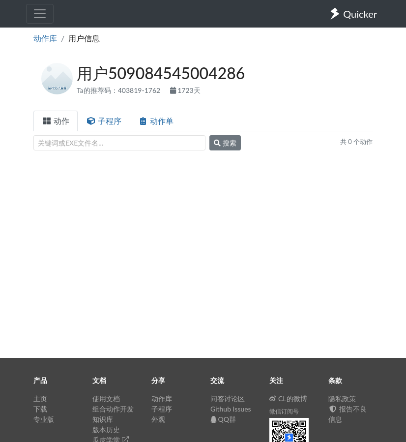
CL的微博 (288, 398)
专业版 (43, 419)
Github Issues (230, 409)
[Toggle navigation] (40, 14)
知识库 (102, 419)
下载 (40, 409)
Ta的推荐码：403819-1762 (119, 90)
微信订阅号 (284, 411)
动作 (55, 120)
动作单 (156, 120)
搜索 (225, 143)
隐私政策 (342, 398)
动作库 (45, 38)
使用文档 (106, 398)
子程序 (103, 120)
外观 (158, 419)
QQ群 (223, 419)
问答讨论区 (227, 398)
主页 (40, 398)
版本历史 (106, 429)
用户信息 (84, 38)
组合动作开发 (113, 409)
